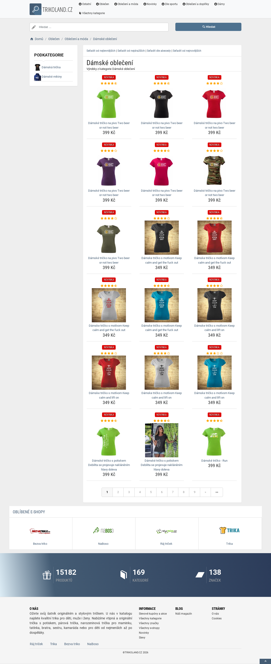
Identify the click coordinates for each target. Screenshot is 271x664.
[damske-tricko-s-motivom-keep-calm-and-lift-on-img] (214, 305)
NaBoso (93, 644)
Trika (53, 644)
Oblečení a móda (126, 4)
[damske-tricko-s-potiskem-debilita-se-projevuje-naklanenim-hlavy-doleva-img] (109, 440)
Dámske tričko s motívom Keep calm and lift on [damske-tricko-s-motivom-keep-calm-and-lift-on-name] (214, 328)
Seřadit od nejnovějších (187, 50)
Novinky (150, 4)
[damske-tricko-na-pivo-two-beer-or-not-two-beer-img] (109, 103)
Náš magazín (183, 613)
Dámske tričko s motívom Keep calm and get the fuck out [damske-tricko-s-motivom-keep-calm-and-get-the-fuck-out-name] (161, 260)
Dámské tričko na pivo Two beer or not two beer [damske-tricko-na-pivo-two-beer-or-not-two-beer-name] (109, 125)
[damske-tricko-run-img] (214, 440)
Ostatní (84, 4)
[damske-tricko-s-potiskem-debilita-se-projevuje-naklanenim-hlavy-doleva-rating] (109, 421)
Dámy (219, 4)
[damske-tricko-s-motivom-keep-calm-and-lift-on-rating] (214, 286)
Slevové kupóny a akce (153, 613)
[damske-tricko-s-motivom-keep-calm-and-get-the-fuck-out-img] (162, 238)
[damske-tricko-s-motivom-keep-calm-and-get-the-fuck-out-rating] (162, 218)
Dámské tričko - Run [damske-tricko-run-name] (214, 460)
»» (216, 492)
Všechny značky (149, 623)
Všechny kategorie (91, 13)
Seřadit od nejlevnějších (101, 50)
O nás (215, 613)
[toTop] (265, 661)
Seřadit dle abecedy (159, 50)
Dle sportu (169, 4)
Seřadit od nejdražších (131, 50)
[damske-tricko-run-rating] (214, 421)
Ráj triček (36, 644)
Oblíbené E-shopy (29, 511)
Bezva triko (72, 644)
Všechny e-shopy (149, 628)
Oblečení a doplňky (195, 4)
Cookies (217, 618)
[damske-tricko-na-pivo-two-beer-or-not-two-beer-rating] (109, 83)
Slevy (142, 637)
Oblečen (102, 4)
